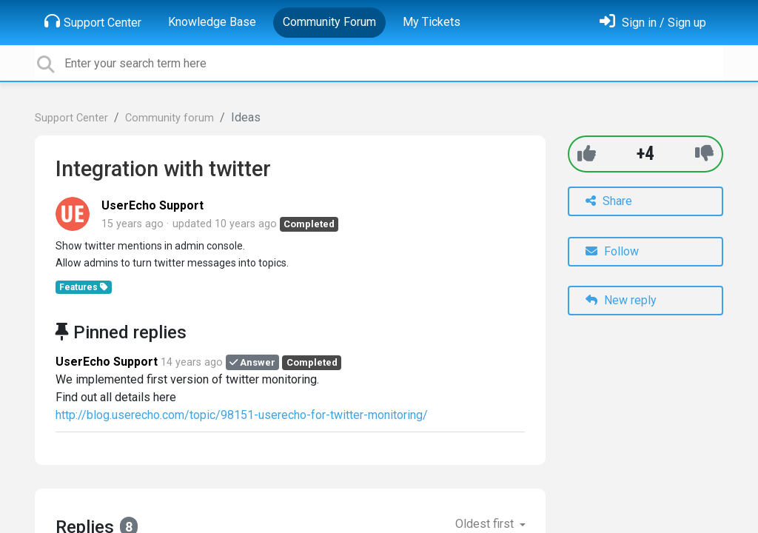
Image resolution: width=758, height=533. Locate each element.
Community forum (169, 118)
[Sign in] (653, 22)
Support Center (92, 21)
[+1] (586, 153)
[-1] (704, 153)
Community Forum (329, 22)
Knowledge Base (212, 22)
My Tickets (431, 22)
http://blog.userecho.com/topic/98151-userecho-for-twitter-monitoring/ (242, 415)
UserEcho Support (152, 205)
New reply (621, 300)
